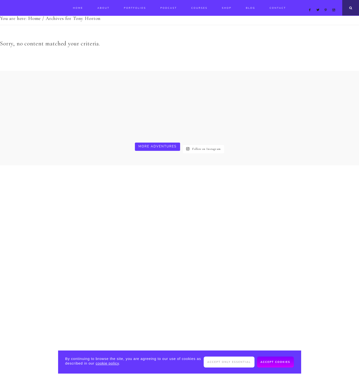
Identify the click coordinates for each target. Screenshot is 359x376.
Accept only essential (229, 362)
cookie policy (107, 363)
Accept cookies (275, 362)
